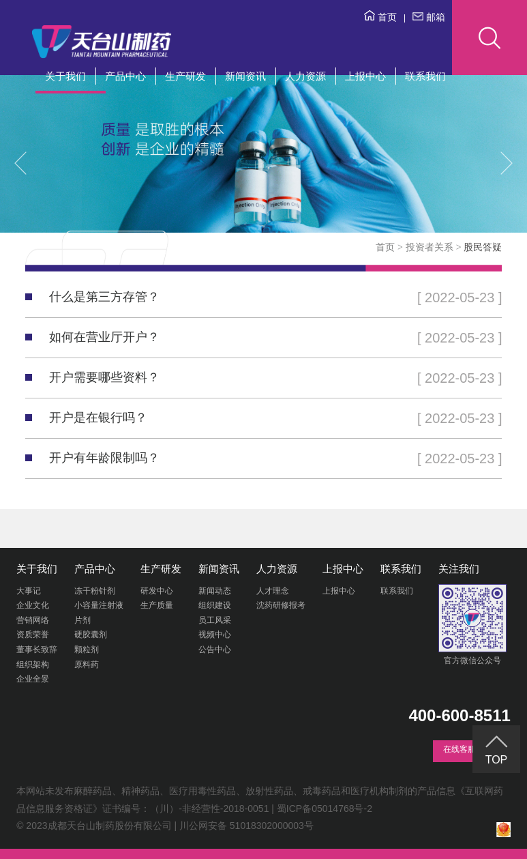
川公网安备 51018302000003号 (246, 825)
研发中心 (156, 591)
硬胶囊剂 (90, 634)
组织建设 (214, 605)
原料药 (86, 664)
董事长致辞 (36, 649)
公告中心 (214, 649)
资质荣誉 (32, 634)
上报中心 (365, 76)
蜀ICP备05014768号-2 (324, 808)
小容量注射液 (98, 605)
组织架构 (32, 664)
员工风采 (214, 620)
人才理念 (272, 591)
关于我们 (65, 76)
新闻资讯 (245, 76)
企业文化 (32, 605)
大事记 (28, 591)
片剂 (82, 620)
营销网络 (32, 620)
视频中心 (214, 634)
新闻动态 (214, 591)
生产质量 (156, 605)
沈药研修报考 (280, 605)
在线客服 (459, 749)
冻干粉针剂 (94, 591)
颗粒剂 (86, 649)
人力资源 (305, 76)
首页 (380, 17)
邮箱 (428, 17)
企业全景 (32, 679)
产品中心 (125, 76)
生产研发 (185, 76)
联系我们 (425, 76)
